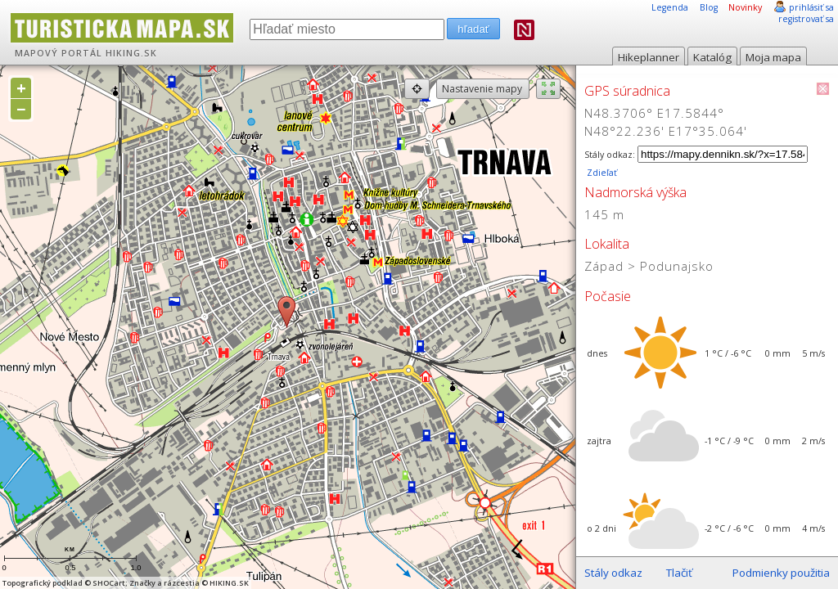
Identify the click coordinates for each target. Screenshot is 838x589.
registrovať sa (806, 19)
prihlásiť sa (811, 7)
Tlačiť (679, 572)
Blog (709, 7)
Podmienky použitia (781, 572)
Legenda (669, 7)
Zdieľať (600, 172)
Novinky (745, 7)
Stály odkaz (613, 572)
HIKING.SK (131, 53)
